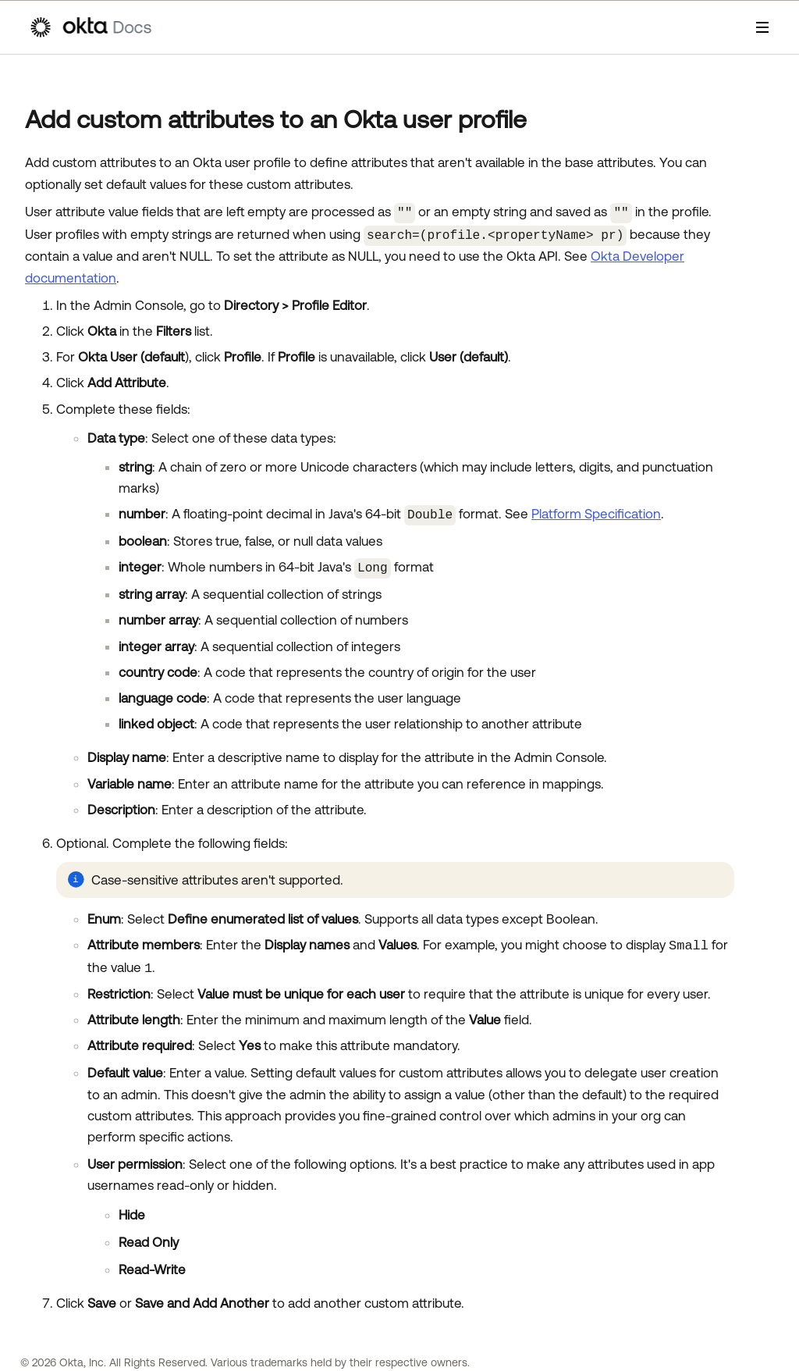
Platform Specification (596, 511)
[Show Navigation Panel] (762, 27)
